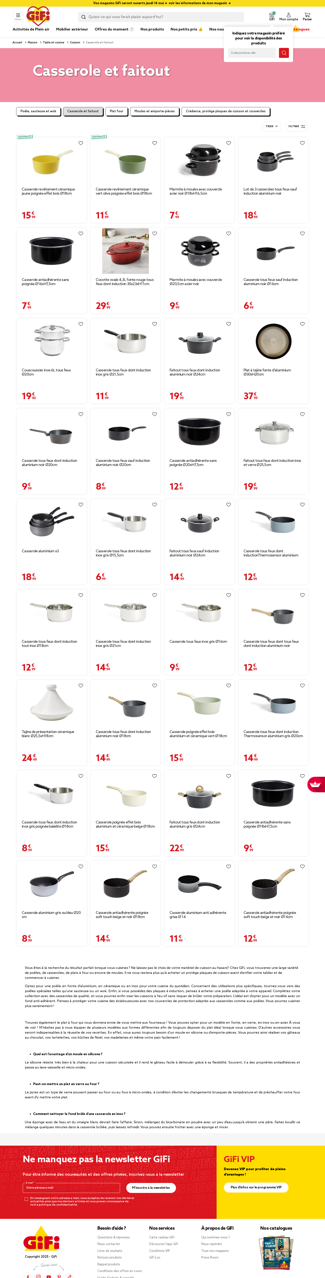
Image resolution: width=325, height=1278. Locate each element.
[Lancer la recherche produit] (83, 17)
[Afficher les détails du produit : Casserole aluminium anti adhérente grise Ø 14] (199, 884)
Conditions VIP (159, 1251)
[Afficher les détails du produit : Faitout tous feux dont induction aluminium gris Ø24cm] (199, 793)
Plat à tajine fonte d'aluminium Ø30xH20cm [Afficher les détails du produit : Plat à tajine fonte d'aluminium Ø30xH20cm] (267, 372)
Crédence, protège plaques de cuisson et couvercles (226, 111)
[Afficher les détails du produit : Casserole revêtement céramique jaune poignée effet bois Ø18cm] (52, 160)
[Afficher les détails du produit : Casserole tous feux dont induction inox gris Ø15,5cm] (126, 522)
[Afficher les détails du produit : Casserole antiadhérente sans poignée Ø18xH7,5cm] (273, 793)
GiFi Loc (154, 1258)
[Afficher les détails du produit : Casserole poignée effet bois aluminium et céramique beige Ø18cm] (126, 793)
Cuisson (74, 42)
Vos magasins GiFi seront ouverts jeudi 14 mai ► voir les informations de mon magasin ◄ (162, 3)
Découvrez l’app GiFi (163, 1244)
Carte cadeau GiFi (162, 1237)
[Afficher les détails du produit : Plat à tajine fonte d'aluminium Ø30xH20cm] (273, 341)
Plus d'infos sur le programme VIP (256, 1187)
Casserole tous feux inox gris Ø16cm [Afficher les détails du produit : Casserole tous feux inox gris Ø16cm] (198, 642)
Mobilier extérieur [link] (72, 29)
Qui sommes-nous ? (215, 1237)
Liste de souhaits (109, 1251)
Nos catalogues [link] (295, 29)
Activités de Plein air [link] (31, 29)
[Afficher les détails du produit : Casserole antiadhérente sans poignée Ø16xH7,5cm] (52, 251)
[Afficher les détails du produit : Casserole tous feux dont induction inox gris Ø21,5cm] (126, 341)
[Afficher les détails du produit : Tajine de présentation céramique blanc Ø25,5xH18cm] (52, 703)
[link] (152, 35)
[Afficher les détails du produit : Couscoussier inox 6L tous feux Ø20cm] (52, 341)
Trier (269, 126)
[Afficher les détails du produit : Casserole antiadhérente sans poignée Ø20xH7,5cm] (199, 432)
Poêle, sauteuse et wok (38, 111)
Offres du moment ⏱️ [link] (114, 29)
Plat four (116, 111)
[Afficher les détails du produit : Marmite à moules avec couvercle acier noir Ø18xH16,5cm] (199, 160)
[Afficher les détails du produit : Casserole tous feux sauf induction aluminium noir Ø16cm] (273, 251)
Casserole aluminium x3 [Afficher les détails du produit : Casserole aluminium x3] (40, 551)
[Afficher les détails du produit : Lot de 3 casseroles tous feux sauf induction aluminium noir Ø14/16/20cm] (273, 160)
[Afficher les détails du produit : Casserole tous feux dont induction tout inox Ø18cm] (52, 612)
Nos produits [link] (152, 29)
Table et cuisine (53, 42)
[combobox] (161, 17)
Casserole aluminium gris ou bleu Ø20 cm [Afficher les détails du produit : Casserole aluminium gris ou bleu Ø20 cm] (51, 915)
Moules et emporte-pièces (155, 111)
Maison (32, 42)
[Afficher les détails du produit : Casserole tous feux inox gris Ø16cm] (199, 612)
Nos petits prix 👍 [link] (187, 29)
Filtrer (297, 126)
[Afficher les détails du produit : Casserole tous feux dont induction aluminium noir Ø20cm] (52, 432)
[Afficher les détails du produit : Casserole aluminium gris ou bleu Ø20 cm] (52, 884)
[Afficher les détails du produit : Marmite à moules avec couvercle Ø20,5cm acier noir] (199, 251)
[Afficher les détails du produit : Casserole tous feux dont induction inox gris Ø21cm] (126, 612)
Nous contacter (108, 1244)
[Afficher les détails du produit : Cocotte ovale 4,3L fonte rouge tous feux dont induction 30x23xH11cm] (126, 251)
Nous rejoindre (211, 1244)
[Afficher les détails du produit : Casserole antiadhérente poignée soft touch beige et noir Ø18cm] (126, 884)
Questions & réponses (113, 1237)
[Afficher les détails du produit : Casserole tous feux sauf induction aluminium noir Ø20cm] (126, 432)
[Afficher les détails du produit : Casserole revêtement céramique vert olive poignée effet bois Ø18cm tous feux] (126, 160)
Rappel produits (108, 1264)
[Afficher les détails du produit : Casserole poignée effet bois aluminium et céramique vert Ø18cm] (199, 703)
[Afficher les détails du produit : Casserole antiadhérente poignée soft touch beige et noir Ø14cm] (273, 884)
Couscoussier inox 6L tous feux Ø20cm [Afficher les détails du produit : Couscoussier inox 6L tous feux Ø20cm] (46, 372)
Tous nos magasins (215, 1251)
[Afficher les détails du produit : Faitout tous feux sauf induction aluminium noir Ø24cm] (199, 522)
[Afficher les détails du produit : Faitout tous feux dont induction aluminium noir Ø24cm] (199, 341)
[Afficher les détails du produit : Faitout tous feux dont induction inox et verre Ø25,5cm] (273, 432)
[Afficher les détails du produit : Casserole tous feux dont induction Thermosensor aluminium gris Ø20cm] (273, 703)
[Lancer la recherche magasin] (284, 53)
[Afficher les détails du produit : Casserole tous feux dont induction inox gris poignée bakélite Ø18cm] (52, 793)
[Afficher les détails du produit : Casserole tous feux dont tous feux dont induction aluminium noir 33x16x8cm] (273, 612)
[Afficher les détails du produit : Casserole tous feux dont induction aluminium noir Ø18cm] (126, 703)
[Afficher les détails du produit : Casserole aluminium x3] (52, 522)
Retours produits (109, 1258)
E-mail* (30, 1183)
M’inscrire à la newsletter (151, 1188)
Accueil (17, 42)
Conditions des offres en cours (119, 1271)
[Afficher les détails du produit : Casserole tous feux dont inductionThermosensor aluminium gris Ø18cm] (273, 522)
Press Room (209, 1258)
